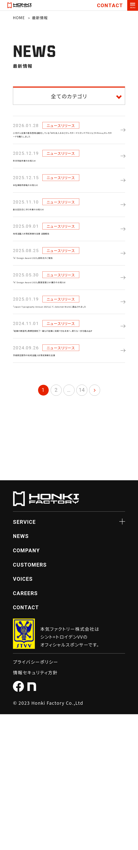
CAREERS (25, 729)
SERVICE (24, 658)
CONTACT (26, 743)
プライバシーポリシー (35, 797)
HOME (19, 17)
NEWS (21, 672)
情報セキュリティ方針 (35, 808)
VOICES (23, 715)
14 (82, 526)
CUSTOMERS (30, 701)
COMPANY (26, 686)
